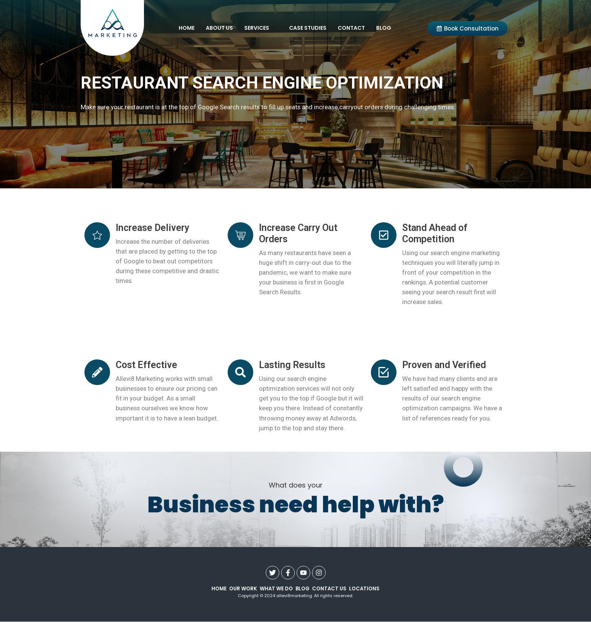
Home (186, 28)
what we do (276, 588)
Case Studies (307, 28)
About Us (219, 28)
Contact (351, 28)
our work (242, 588)
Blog (383, 28)
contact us (329, 588)
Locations (364, 588)
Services (260, 28)
